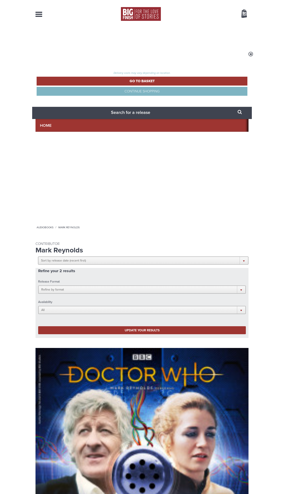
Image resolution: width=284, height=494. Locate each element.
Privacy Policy (45, 303)
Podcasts (186, 35)
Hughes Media (58, 488)
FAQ (245, 449)
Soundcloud (220, 283)
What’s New (131, 35)
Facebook (161, 283)
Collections (96, 35)
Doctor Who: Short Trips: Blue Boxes (54, 199)
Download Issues (238, 453)
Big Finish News (56, 326)
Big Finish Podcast (190, 287)
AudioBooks (59, 35)
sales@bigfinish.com (110, 449)
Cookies (111, 482)
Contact (239, 35)
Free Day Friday (201, 334)
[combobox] (208, 25)
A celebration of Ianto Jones (208, 382)
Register (238, 3)
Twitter (174, 283)
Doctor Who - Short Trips (51, 193)
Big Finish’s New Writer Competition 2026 (99, 337)
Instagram (187, 283)
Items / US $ (220, 14)
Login (224, 3)
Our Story (242, 445)
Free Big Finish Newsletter (5, 99)
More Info (59, 227)
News (160, 35)
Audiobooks (78, 57)
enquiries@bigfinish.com (150, 449)
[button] (163, 86)
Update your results (105, 123)
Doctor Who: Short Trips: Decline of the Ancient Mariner (110, 201)
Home (61, 57)
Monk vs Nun (88, 378)
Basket (241, 14)
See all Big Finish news (226, 326)
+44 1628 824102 (115, 445)
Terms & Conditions (129, 482)
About (213, 35)
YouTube (201, 283)
